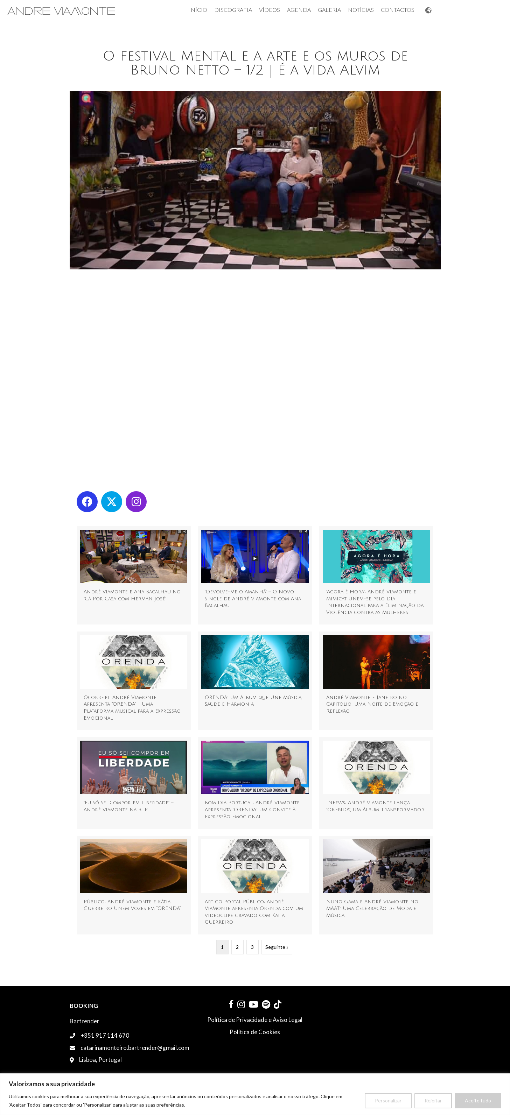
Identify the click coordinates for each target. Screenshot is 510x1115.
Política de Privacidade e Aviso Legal (254, 1019)
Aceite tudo (478, 1100)
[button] (87, 501)
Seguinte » (276, 947)
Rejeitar (433, 1100)
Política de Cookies (255, 1032)
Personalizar (388, 1100)
